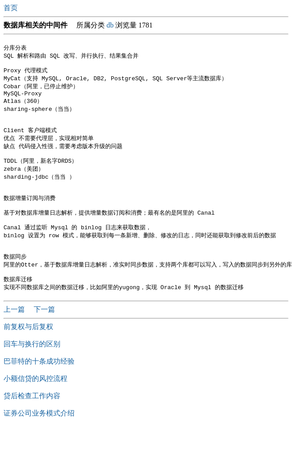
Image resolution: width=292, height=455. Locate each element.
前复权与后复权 (28, 352)
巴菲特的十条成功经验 (39, 386)
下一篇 (44, 334)
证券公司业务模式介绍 (39, 438)
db (110, 25)
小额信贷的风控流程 (35, 404)
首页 (12, 8)
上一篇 (15, 334)
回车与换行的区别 (32, 369)
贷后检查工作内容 (32, 421)
